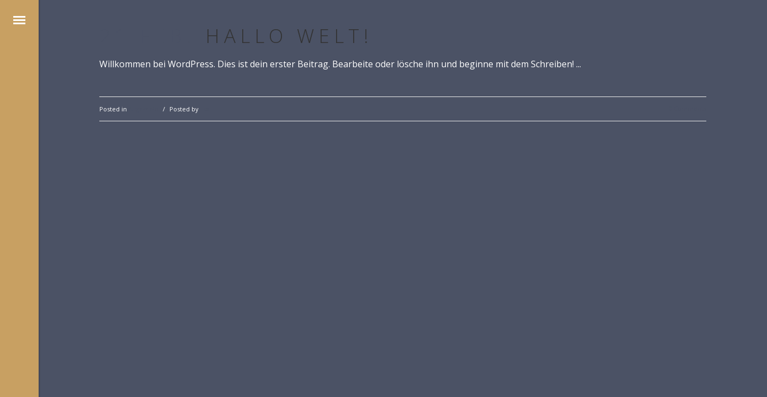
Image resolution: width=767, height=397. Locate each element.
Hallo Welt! (289, 36)
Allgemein (143, 109)
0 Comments (687, 108)
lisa (205, 109)
